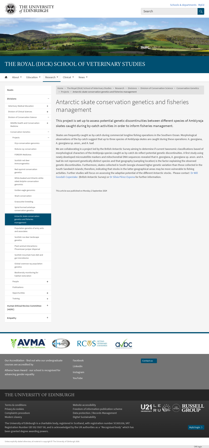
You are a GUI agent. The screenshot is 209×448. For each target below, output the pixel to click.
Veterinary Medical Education (21, 106)
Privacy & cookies (14, 409)
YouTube (78, 378)
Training (16, 298)
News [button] (82, 77)
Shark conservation (23, 195)
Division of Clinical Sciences (20, 111)
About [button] (16, 77)
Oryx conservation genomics (27, 143)
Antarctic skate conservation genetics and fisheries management (26, 219)
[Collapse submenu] (48, 98)
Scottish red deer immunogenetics (22, 162)
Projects (16, 137)
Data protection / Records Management (95, 413)
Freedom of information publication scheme (97, 409)
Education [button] (32, 77)
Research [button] (50, 77)
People (15, 281)
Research (119, 88)
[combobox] (169, 11)
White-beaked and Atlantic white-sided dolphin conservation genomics (29, 181)
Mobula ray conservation (25, 149)
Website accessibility (84, 405)
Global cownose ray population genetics (28, 265)
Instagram (78, 372)
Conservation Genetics (20, 132)
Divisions (11, 98)
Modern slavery (13, 417)
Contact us (149, 360)
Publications (17, 287)
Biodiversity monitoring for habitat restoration (26, 274)
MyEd (201, 5)
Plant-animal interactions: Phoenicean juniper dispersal (27, 247)
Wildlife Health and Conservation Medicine (24, 124)
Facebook (78, 360)
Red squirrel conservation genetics (26, 171)
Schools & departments (183, 5)
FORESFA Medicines (23, 154)
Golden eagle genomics (25, 190)
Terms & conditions (15, 405)
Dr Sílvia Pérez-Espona (122, 177)
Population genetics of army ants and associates (29, 230)
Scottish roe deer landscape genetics (27, 239)
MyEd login (196, 427)
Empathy (11, 317)
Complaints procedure (17, 413)
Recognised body (111, 427)
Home (60, 88)
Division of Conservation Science (22, 117)
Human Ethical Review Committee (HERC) (24, 307)
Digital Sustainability (84, 417)
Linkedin (77, 366)
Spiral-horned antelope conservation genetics (25, 209)
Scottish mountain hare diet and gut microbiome (29, 256)
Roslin (10, 89)
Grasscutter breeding (24, 201)
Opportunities (18, 292)
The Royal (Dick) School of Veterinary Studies (89, 88)
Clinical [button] (67, 77)
